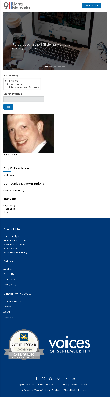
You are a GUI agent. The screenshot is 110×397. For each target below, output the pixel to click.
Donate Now (91, 5)
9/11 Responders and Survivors (22, 87)
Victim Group (10, 75)
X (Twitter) (8, 311)
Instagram (8, 317)
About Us (7, 269)
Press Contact (46, 384)
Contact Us (8, 274)
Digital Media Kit (26, 384)
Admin (74, 384)
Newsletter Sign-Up (12, 301)
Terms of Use (9, 279)
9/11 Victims (22, 80)
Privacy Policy (9, 284)
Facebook (8, 306)
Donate (85, 384)
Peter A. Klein (10, 154)
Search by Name (12, 93)
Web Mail (62, 384)
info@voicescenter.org (15, 252)
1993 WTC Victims (22, 84)
